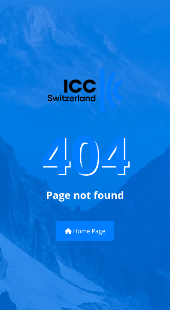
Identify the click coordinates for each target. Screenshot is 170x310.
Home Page (85, 231)
